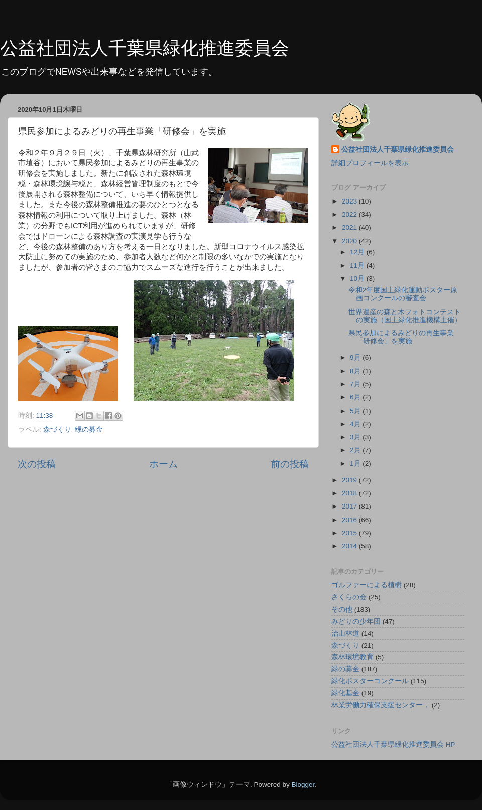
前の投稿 (290, 464)
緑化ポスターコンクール (370, 681)
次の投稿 (37, 464)
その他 (341, 609)
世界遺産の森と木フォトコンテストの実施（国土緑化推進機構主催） (404, 316)
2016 (350, 520)
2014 (350, 546)
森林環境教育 (352, 657)
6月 (356, 397)
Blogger (302, 784)
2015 (350, 533)
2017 (350, 506)
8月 (356, 371)
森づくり (57, 429)
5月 (356, 411)
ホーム (163, 464)
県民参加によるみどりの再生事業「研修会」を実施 (401, 337)
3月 (356, 437)
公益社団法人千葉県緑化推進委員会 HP (393, 744)
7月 (356, 384)
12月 (358, 252)
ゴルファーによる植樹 (366, 585)
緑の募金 (89, 429)
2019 (350, 480)
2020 (350, 241)
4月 (356, 424)
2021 (350, 227)
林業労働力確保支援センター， (380, 705)
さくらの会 (349, 597)
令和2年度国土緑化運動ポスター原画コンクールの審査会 (403, 294)
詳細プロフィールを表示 (370, 163)
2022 (350, 214)
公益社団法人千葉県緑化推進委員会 (144, 48)
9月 (356, 357)
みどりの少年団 (356, 621)
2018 (350, 493)
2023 (350, 201)
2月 (356, 450)
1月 (356, 463)
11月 (358, 265)
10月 (358, 278)
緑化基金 (345, 693)
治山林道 (345, 633)
